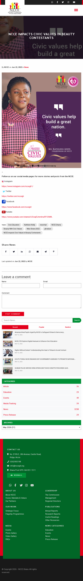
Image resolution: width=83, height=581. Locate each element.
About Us (10, 491)
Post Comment (12, 314)
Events (8, 530)
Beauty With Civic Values (13, 237)
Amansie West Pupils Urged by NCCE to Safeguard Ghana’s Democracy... (40, 332)
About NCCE (10, 495)
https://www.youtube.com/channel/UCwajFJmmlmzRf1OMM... (27, 225)
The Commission (52, 495)
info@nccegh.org (17, 466)
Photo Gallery (11, 533)
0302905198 (15, 462)
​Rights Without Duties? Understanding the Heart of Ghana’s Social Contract (40, 350)
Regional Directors (53, 501)
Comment (5, 293)
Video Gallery (11, 536)
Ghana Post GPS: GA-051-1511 (23, 470)
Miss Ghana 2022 (33, 237)
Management (50, 498)
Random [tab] (68, 343)
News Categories (54, 526)
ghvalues (47, 237)
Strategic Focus (12, 511)
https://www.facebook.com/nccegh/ (17, 215)
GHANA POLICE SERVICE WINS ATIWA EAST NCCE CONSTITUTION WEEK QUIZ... (42, 368)
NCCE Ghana (56, 233)
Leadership (51, 491)
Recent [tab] (15, 343)
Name (4, 282)
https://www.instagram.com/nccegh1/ (17, 194)
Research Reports (52, 514)
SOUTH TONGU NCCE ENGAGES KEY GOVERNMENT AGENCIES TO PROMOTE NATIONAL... (45, 359)
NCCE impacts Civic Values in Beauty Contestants (22, 241)
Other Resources (52, 520)
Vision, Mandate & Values (16, 498)
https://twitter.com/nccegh (13, 204)
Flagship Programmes (14, 514)
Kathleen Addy (29, 233)
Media (8, 526)
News (26, 67)
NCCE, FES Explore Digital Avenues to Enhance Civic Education (36, 341)
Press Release (51, 539)
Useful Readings (52, 517)
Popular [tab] (41, 343)
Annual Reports (51, 511)
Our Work (10, 507)
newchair (43, 233)
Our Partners (10, 501)
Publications (52, 507)
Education (49, 530)
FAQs (7, 539)
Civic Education (13, 233)
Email (45, 282)
